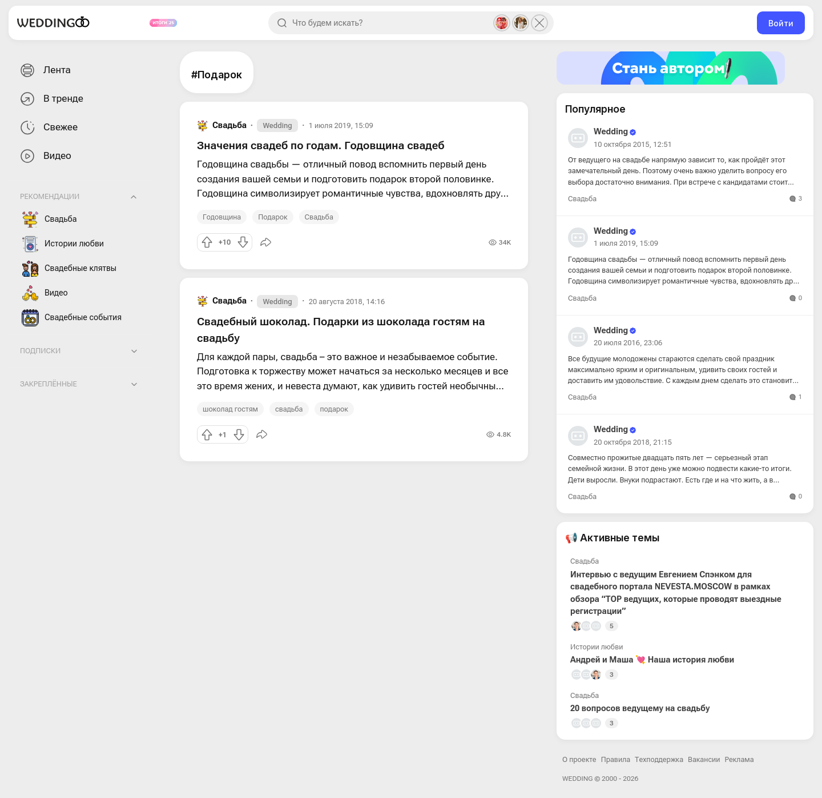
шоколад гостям (230, 409)
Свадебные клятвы (69, 268)
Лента (44, 71)
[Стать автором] (685, 68)
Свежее (48, 128)
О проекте (579, 759)
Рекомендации (49, 196)
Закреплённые (48, 384)
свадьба (289, 409)
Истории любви (63, 244)
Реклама (739, 759)
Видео (44, 156)
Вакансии (704, 759)
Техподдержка (659, 759)
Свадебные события (72, 317)
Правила (615, 759)
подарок (334, 409)
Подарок (272, 217)
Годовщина (222, 217)
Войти (780, 23)
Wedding (277, 125)
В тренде (50, 99)
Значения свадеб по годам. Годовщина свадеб (321, 145)
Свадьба (49, 219)
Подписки (40, 350)
